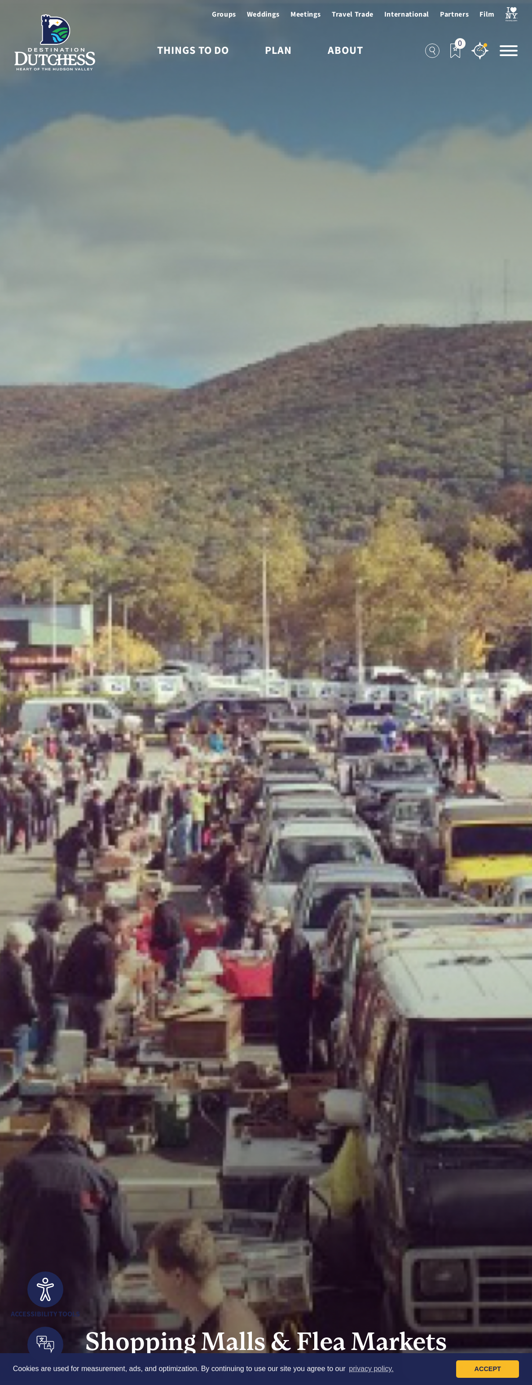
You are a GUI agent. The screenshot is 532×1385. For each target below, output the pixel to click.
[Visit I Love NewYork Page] (512, 14)
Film (487, 14)
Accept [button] (488, 1368)
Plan (278, 50)
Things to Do (193, 50)
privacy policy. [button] (371, 1368)
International (406, 14)
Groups (224, 14)
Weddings (263, 14)
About (345, 50)
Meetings (305, 14)
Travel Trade (353, 14)
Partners (454, 14)
